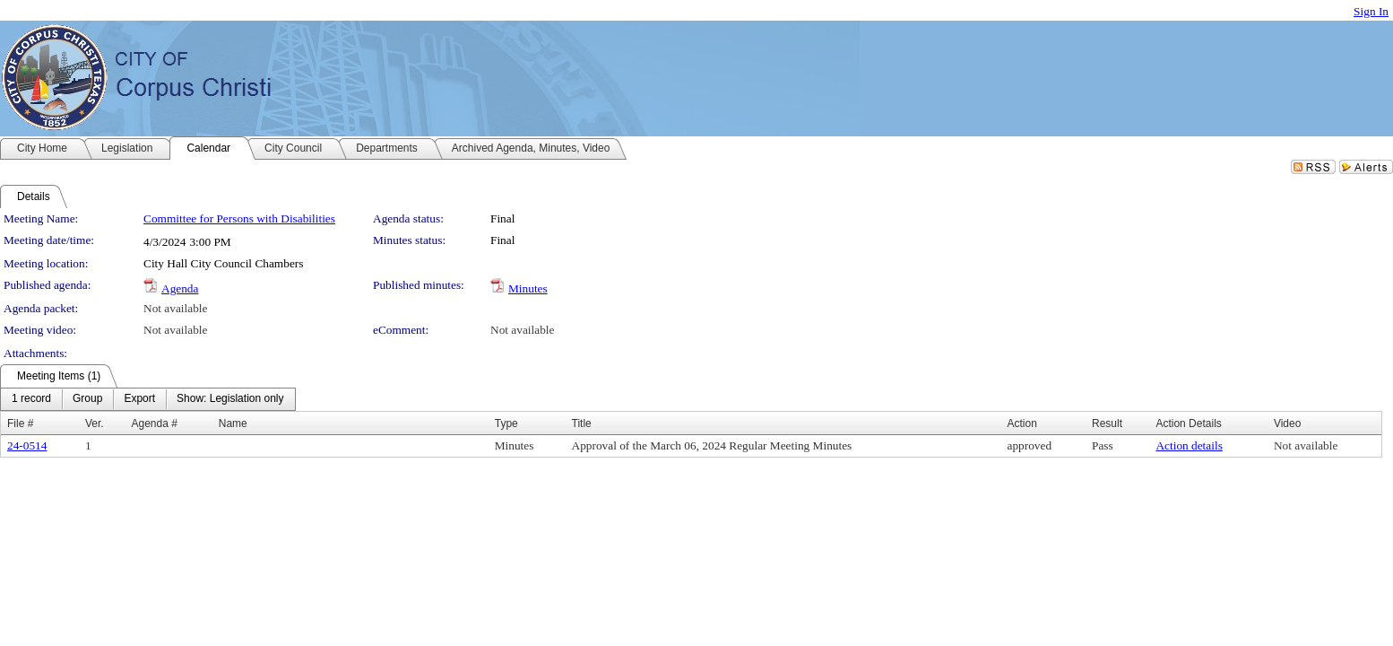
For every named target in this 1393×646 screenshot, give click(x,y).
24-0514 (27, 445)
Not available (175, 308)
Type (506, 423)
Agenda (179, 288)
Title (582, 423)
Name (233, 423)
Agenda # (154, 423)
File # (20, 423)
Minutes (528, 288)
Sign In (1371, 11)
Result (1107, 423)
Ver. (94, 423)
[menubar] (148, 399)
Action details (1188, 445)
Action (1021, 423)
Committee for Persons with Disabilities (239, 218)
